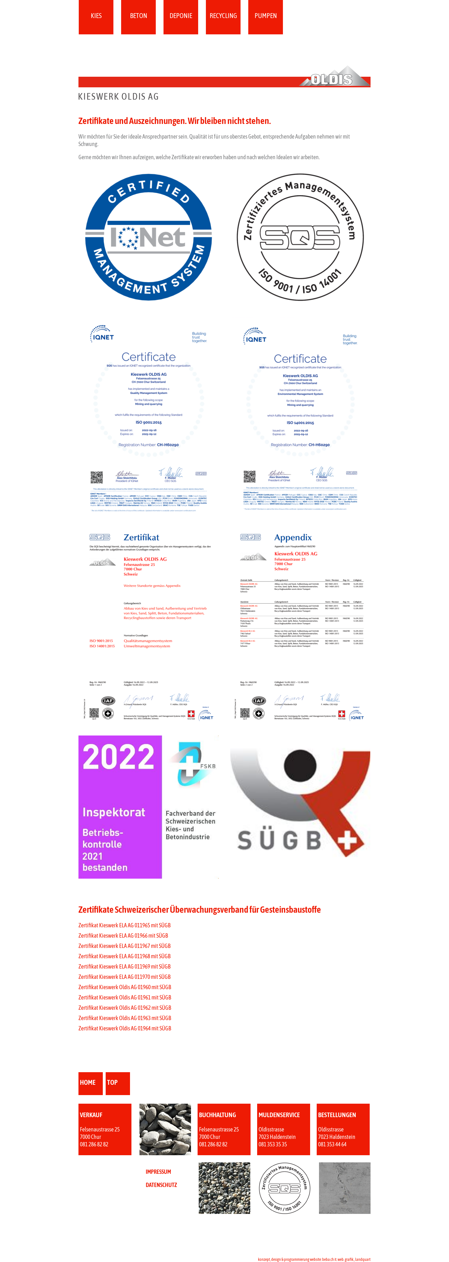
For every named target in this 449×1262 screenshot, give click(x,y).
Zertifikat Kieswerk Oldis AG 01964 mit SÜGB (124, 1028)
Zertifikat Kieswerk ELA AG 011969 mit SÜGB (124, 966)
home (87, 1082)
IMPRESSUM (158, 1171)
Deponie (181, 15)
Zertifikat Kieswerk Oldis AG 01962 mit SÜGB (124, 1007)
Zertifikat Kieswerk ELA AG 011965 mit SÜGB (124, 925)
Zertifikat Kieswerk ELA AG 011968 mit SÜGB (124, 956)
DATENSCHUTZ (161, 1185)
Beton (138, 15)
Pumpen (266, 15)
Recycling (223, 15)
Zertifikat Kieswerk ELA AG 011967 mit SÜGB (124, 945)
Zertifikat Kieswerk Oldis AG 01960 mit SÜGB (124, 987)
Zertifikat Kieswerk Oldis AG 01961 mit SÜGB (124, 997)
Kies (96, 15)
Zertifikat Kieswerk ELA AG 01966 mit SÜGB (123, 935)
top (112, 1082)
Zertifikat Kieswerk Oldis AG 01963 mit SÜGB (124, 1018)
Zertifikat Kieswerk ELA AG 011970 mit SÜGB (124, 976)
